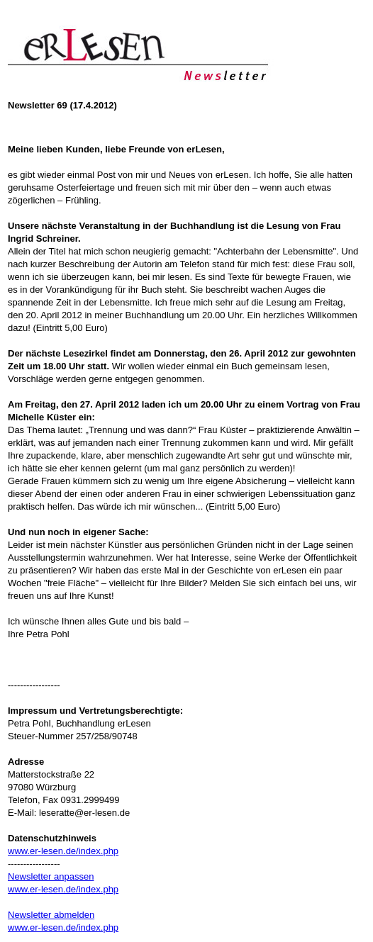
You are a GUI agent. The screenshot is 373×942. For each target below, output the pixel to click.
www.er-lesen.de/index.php (63, 851)
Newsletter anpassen (51, 876)
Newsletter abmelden (51, 914)
